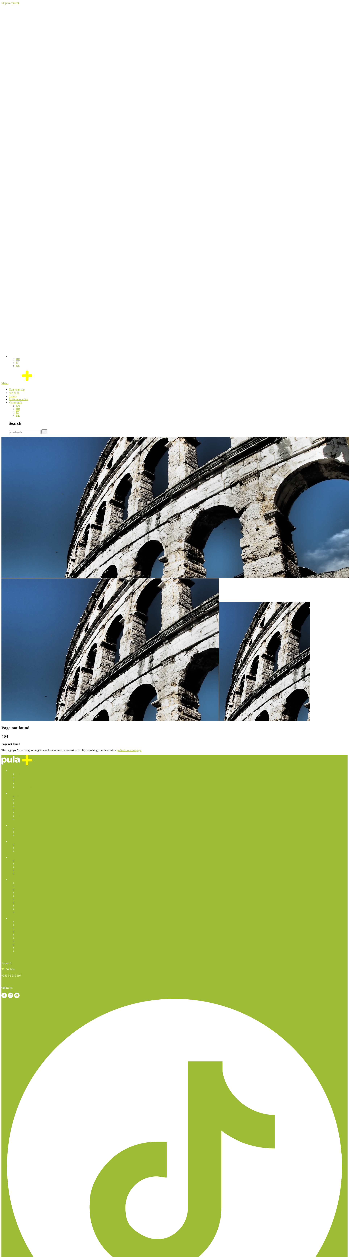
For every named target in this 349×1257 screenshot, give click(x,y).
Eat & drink (23, 809)
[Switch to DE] (18, 365)
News (19, 882)
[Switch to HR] (18, 359)
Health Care (23, 889)
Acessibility (23, 886)
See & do (14, 392)
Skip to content (10, 3)
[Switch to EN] (18, 405)
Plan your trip (17, 389)
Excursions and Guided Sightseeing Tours (40, 819)
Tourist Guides (24, 780)
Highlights (22, 796)
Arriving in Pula (25, 773)
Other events (23, 835)
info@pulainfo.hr (11, 981)
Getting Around (25, 786)
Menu (4, 383)
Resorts (20, 863)
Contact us (22, 912)
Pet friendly (23, 905)
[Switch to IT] (17, 362)
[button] (10, 356)
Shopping (21, 902)
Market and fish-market (29, 895)
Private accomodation (28, 866)
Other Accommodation (29, 873)
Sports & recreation (27, 806)
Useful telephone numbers (31, 892)
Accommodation (18, 399)
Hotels (20, 860)
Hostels (20, 870)
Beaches (21, 812)
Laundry (21, 899)
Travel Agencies (25, 783)
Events (13, 396)
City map (21, 777)
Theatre (20, 831)
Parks (19, 815)
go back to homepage (129, 750)
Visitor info (15, 402)
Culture (20, 799)
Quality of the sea (26, 908)
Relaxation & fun (26, 802)
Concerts (21, 828)
